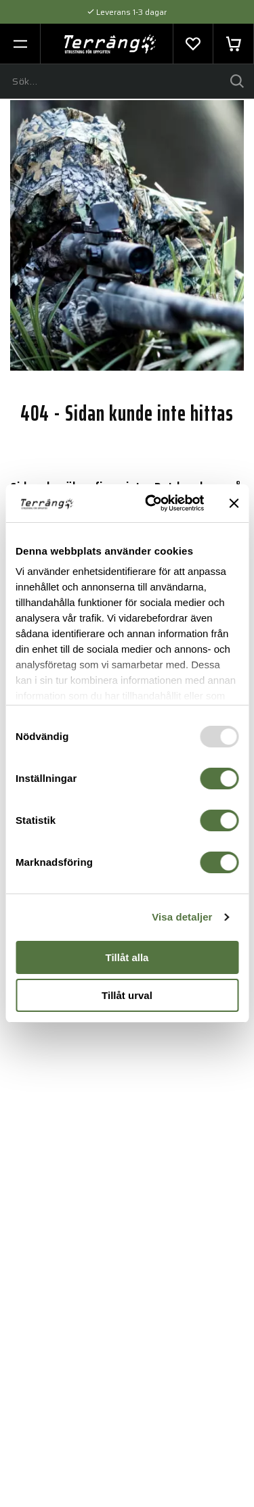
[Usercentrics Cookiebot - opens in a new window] (151, 503)
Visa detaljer (182, 917)
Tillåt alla (127, 957)
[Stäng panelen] (233, 503)
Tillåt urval (127, 995)
